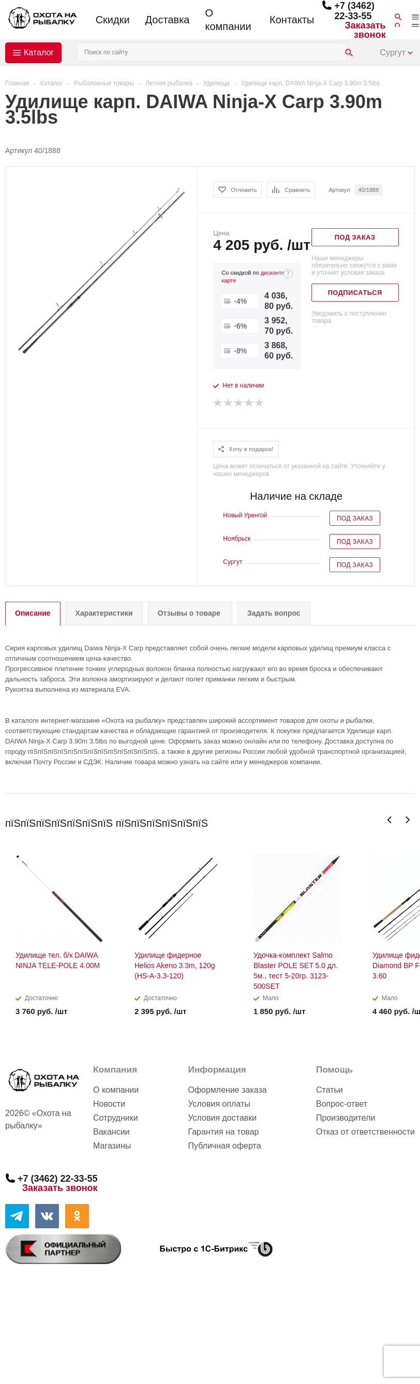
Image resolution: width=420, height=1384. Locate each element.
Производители (346, 1117)
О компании (228, 19)
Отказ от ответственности (365, 1131)
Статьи (329, 1089)
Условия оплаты (219, 1103)
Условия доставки (222, 1117)
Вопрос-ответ (341, 1103)
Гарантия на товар (223, 1131)
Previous (389, 819)
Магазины (112, 1145)
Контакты (291, 19)
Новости (109, 1103)
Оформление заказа (227, 1089)
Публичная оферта (224, 1145)
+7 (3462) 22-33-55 (354, 11)
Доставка (167, 19)
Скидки (113, 19)
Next (407, 819)
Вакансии (111, 1131)
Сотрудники (115, 1117)
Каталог (39, 52)
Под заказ (355, 518)
